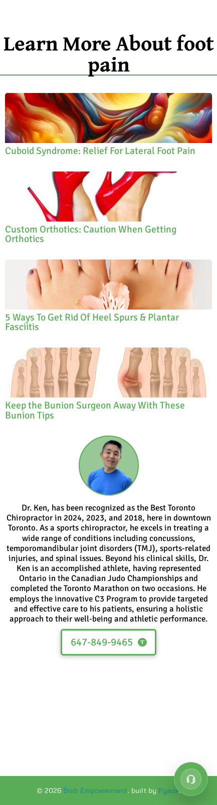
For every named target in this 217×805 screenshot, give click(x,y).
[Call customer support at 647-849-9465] (191, 779)
